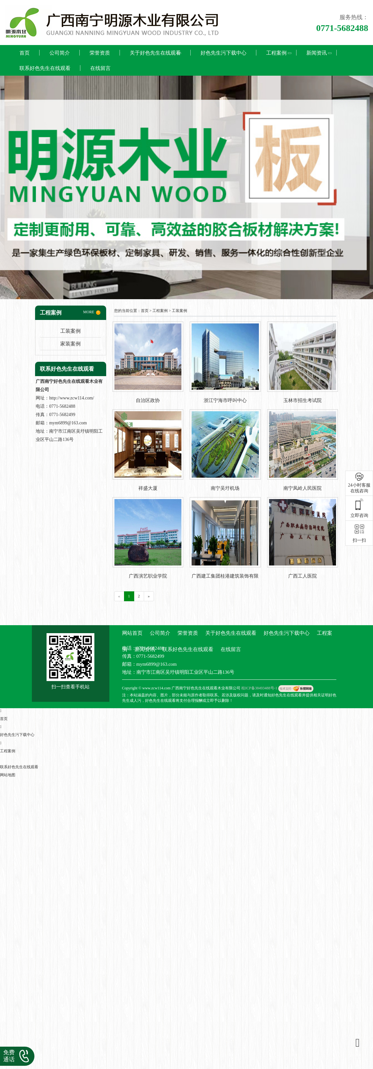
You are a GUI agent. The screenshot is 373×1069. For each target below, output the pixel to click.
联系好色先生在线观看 (44, 68)
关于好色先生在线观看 (155, 53)
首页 (24, 53)
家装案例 (70, 343)
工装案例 (70, 331)
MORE (91, 312)
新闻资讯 (316, 53)
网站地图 (7, 775)
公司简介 (59, 53)
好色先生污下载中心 (223, 53)
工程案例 (276, 53)
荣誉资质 (100, 53)
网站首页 (132, 633)
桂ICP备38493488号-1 (259, 688)
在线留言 (100, 68)
